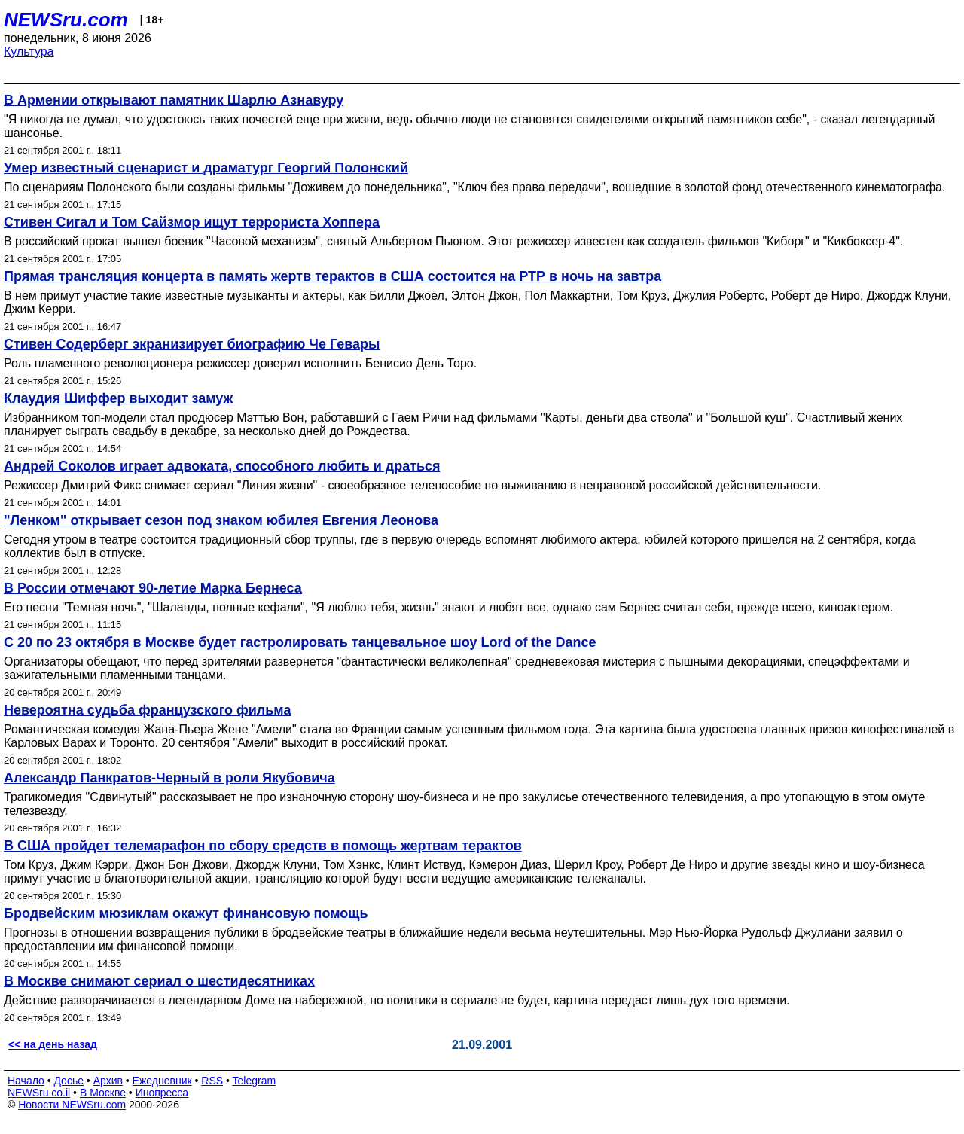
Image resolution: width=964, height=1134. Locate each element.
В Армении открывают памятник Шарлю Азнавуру (173, 100)
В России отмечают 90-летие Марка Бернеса (153, 588)
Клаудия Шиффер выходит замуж (118, 398)
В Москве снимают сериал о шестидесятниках (159, 981)
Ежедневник (162, 1081)
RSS (212, 1081)
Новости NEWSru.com (72, 1105)
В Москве (103, 1093)
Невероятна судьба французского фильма (147, 710)
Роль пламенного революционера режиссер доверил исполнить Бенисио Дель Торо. (240, 363)
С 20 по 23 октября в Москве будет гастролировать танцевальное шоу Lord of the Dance (300, 642)
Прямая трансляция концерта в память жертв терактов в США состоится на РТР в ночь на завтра (332, 276)
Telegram (254, 1081)
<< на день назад (52, 1044)
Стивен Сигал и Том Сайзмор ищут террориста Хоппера (192, 222)
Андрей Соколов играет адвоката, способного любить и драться (222, 466)
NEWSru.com (66, 19)
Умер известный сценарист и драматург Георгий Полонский (206, 167)
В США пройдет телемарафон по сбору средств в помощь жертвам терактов (263, 845)
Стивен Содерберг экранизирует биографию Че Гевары (192, 344)
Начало (26, 1081)
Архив (108, 1081)
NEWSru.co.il (39, 1093)
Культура (29, 51)
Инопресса (162, 1093)
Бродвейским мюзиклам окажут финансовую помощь (186, 913)
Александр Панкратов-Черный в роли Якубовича (169, 777)
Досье (68, 1081)
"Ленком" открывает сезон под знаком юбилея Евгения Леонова (221, 520)
